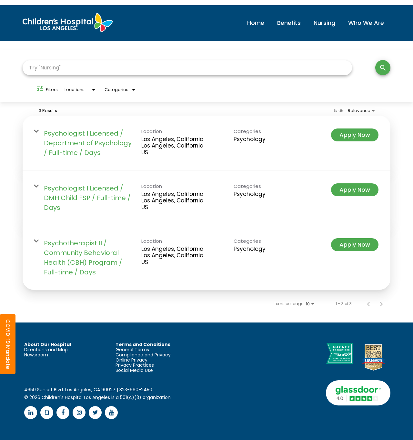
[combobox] (187, 67)
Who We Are (366, 23)
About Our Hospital (47, 344)
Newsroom (36, 355)
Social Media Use (134, 370)
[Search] (382, 67)
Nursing (324, 23)
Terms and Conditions (143, 344)
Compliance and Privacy (143, 355)
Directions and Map (46, 349)
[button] (7, 344)
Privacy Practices (135, 365)
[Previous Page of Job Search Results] (368, 303)
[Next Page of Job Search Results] (381, 303)
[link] (206, 143)
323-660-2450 (135, 389)
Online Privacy (131, 360)
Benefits (289, 23)
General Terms (132, 349)
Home (255, 23)
